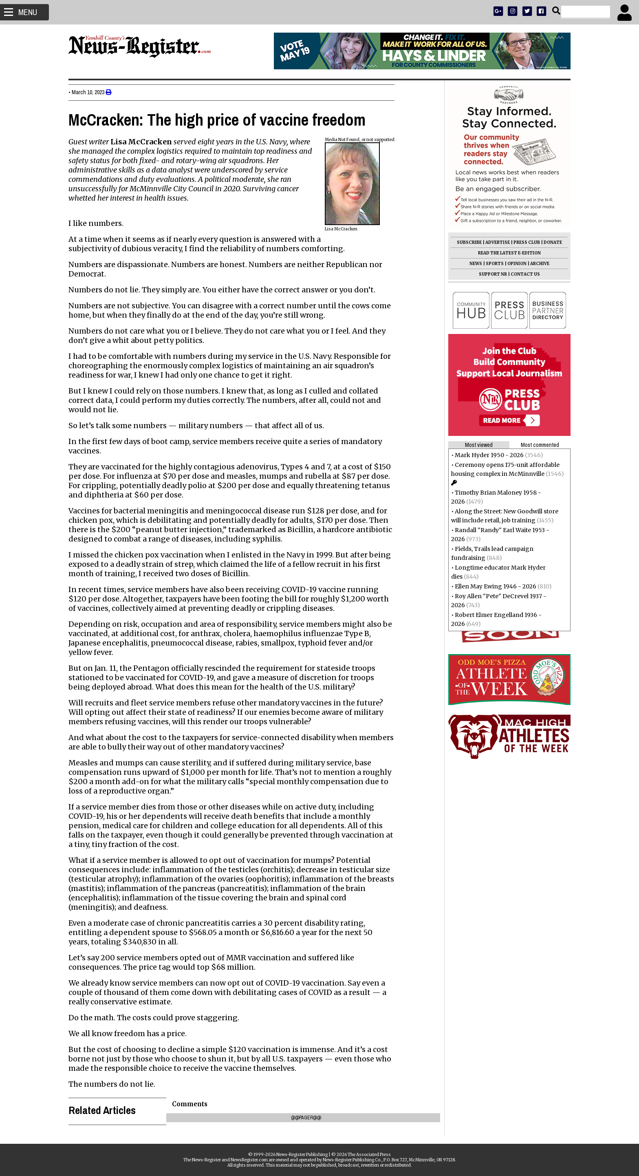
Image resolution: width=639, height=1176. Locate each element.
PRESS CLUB (524, 242)
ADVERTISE (495, 242)
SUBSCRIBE (466, 242)
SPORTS (492, 263)
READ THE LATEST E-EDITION (507, 253)
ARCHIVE (537, 263)
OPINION (514, 263)
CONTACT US (523, 274)
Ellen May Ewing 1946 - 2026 (493, 586)
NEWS (473, 263)
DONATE (550, 242)
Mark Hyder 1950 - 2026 (486, 455)
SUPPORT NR (490, 274)
